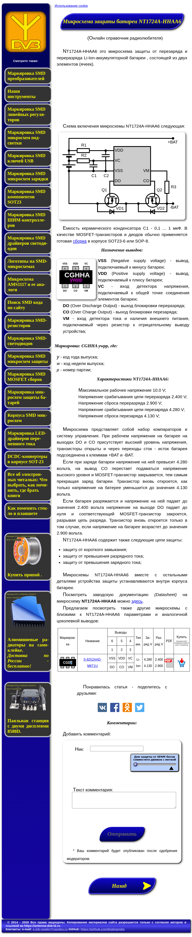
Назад (134, 889)
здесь (137, 601)
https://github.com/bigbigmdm (103, 932)
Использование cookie (71, 6)
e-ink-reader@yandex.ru (50, 932)
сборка (80, 241)
